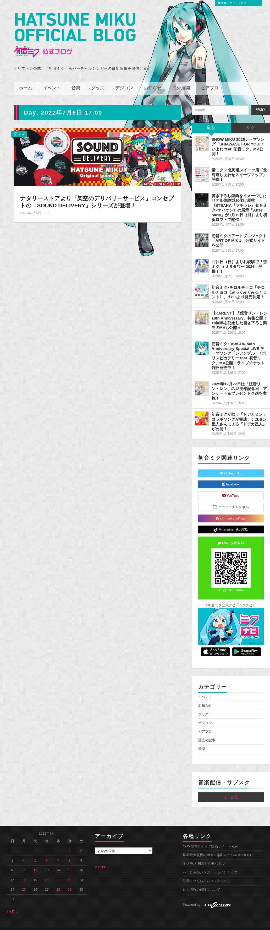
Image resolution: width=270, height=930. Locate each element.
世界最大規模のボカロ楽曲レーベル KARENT (217, 848)
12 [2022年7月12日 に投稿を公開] (35, 863)
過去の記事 (206, 733)
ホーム (25, 81)
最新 (211, 121)
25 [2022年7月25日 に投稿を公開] (24, 882)
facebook (231, 477)
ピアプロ (210, 81)
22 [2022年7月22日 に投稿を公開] (69, 872)
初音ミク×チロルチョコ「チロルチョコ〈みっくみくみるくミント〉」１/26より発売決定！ (239, 285)
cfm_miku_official (230, 511)
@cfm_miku (230, 466)
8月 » (14, 904)
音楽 (75, 81)
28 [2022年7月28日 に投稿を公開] (58, 882)
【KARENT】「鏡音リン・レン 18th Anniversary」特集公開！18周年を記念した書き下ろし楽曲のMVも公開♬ (239, 313)
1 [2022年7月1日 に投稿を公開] (70, 843)
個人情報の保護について (201, 882)
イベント (52, 81)
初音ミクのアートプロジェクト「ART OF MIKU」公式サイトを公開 (239, 233)
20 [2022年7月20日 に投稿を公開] (47, 872)
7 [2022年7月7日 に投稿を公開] (58, 853)
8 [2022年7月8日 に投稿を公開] (70, 853)
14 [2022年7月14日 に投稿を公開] (58, 863)
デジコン (124, 81)
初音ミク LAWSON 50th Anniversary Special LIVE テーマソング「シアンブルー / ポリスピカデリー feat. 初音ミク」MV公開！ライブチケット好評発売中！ (239, 348)
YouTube (231, 488)
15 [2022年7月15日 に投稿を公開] (69, 863)
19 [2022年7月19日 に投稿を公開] (35, 872)
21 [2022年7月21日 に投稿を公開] (58, 872)
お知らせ (153, 81)
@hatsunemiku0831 (231, 522)
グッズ (97, 81)
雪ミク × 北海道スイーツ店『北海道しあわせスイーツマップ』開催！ (239, 168)
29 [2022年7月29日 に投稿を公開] (69, 882)
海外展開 (181, 81)
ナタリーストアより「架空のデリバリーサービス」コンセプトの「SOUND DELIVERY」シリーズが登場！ (94, 195)
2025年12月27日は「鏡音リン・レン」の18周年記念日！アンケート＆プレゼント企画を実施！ (239, 384)
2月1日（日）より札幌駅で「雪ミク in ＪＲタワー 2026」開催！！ (239, 259)
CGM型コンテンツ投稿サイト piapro (210, 839)
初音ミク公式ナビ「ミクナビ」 (231, 598)
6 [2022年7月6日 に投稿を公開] (47, 853)
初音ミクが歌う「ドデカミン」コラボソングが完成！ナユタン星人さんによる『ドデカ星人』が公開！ (239, 414)
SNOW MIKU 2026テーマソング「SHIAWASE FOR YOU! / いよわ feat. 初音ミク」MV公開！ (238, 139)
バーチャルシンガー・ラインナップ (210, 865)
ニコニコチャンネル (231, 500)
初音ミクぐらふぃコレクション (206, 874)
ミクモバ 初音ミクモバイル (204, 856)
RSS (100, 860)
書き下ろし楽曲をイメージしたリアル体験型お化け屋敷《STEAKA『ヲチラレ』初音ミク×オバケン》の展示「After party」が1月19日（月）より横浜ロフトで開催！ (239, 200)
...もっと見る (231, 790)
